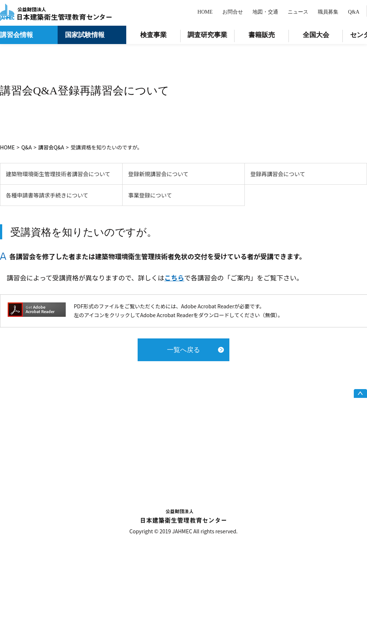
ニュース (298, 12)
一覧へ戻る (183, 349)
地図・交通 (265, 12)
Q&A (353, 12)
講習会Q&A (51, 147)
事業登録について (150, 195)
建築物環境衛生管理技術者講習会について (58, 174)
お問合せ (232, 12)
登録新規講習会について (158, 174)
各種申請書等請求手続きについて (47, 195)
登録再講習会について (277, 174)
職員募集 (328, 12)
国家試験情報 (85, 35)
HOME (204, 12)
